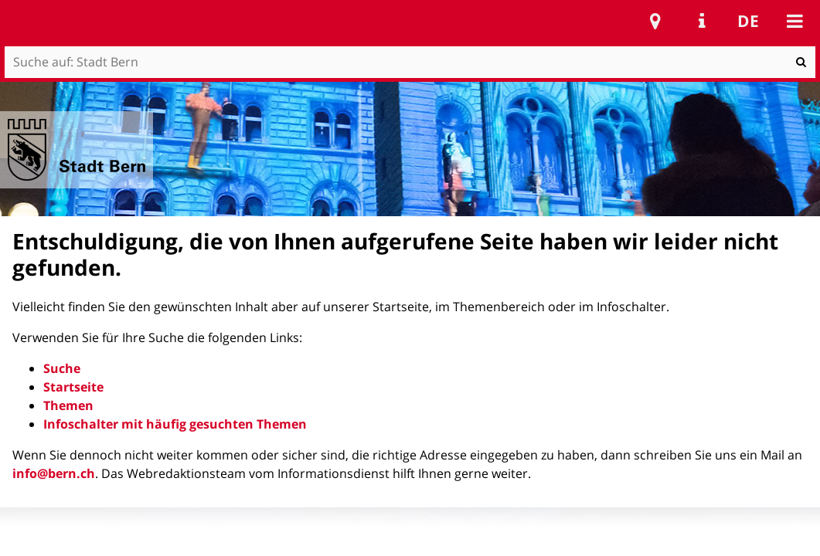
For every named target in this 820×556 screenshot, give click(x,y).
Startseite (73, 386)
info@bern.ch (53, 473)
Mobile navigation (794, 21)
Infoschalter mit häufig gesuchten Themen (175, 423)
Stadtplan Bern (655, 21)
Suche (61, 368)
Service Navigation (702, 21)
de (748, 21)
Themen (68, 405)
